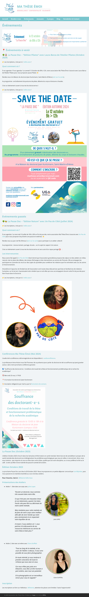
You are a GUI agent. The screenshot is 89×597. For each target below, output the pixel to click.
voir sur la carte (58, 77)
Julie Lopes (31, 487)
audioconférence (49, 358)
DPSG (44, 595)
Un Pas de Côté (23, 258)
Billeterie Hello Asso (26, 478)
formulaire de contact (38, 384)
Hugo (33, 595)
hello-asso (27, 62)
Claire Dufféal (32, 543)
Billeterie (31, 588)
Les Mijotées (78, 471)
